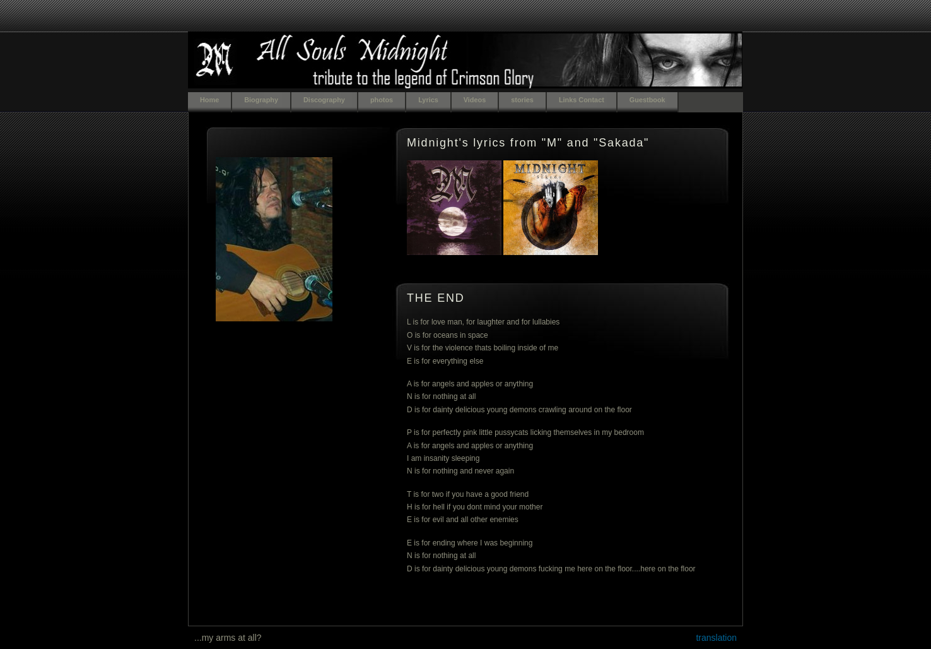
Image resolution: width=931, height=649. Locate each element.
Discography (324, 100)
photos (381, 100)
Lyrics (428, 100)
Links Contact (581, 100)
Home (209, 100)
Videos (475, 100)
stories (522, 100)
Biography (261, 100)
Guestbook (647, 100)
